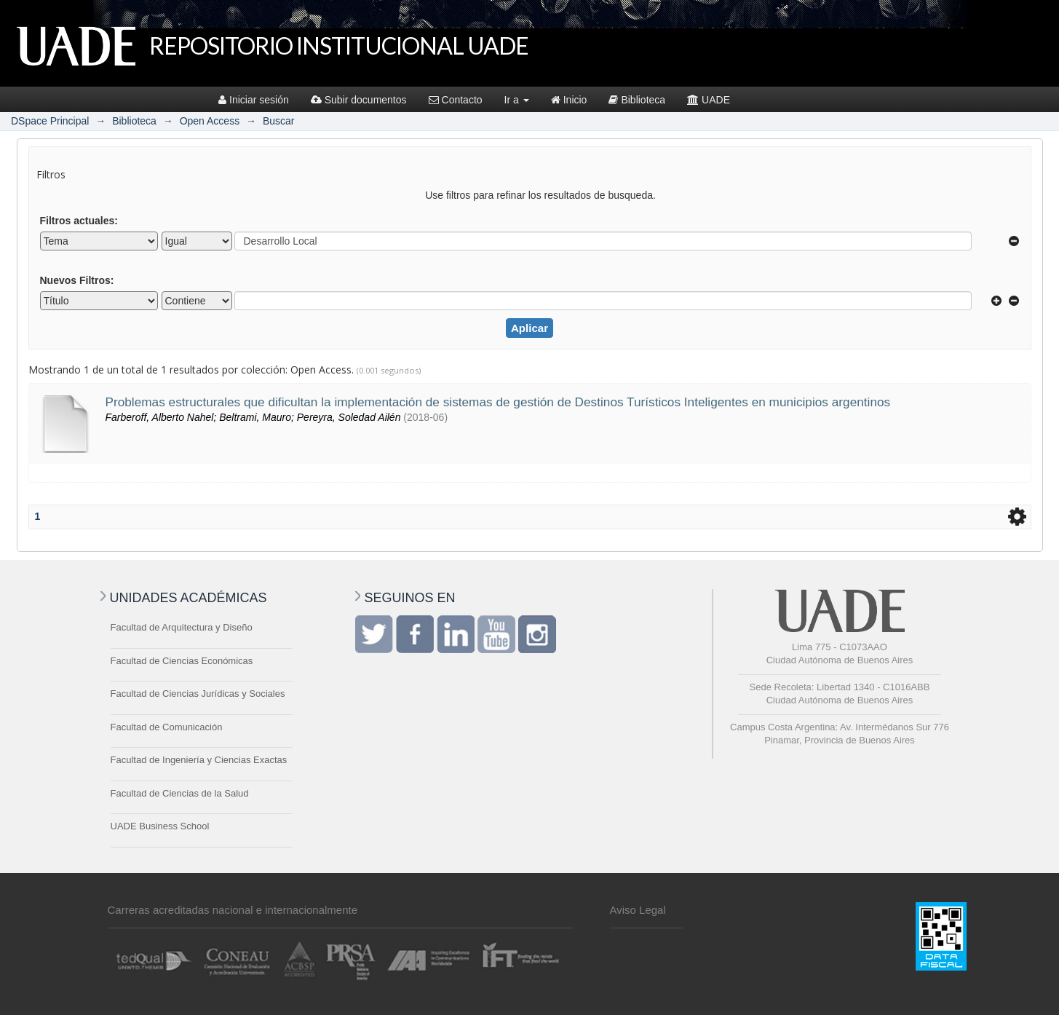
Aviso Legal (638, 910)
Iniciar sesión (253, 100)
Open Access (210, 121)
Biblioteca (636, 100)
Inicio (569, 100)
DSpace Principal (50, 121)
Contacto (456, 100)
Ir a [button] (516, 100)
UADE (708, 100)
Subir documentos (359, 100)
